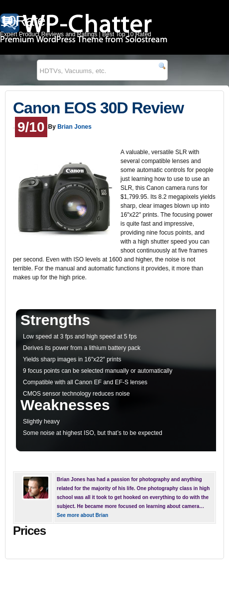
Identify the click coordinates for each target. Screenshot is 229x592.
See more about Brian (82, 515)
